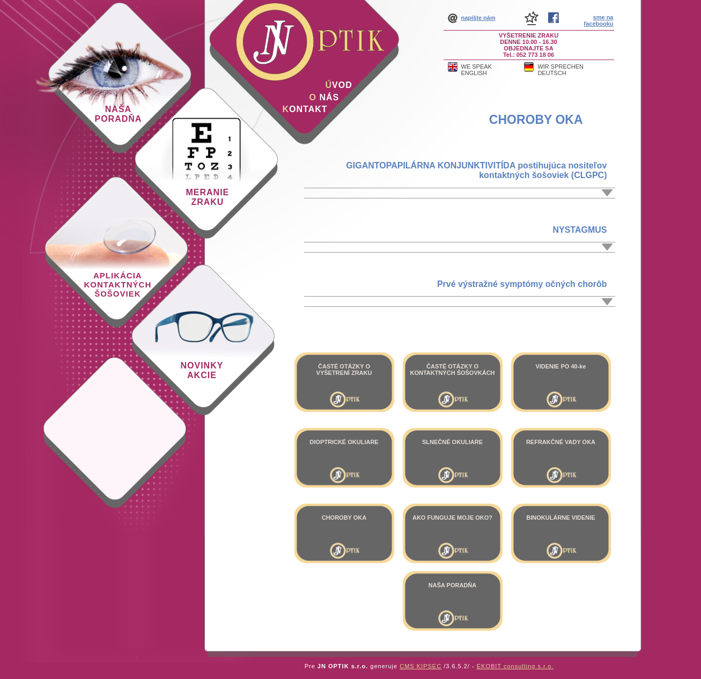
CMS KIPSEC (420, 666)
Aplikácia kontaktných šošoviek (118, 284)
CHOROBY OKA (536, 120)
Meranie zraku (208, 197)
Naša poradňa (118, 114)
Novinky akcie (202, 370)
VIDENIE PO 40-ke (560, 366)
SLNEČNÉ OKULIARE (452, 442)
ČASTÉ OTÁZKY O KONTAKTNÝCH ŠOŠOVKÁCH (452, 369)
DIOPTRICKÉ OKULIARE (343, 442)
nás (324, 97)
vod (339, 85)
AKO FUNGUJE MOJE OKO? (452, 517)
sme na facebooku (598, 20)
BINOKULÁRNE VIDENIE (560, 517)
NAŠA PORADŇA (452, 585)
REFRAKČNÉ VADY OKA (560, 442)
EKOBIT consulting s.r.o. (515, 666)
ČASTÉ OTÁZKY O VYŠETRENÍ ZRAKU (344, 369)
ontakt (305, 109)
